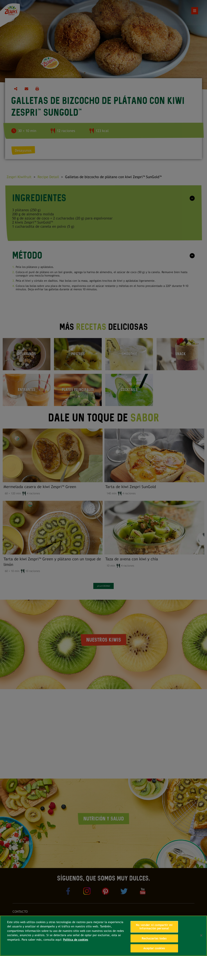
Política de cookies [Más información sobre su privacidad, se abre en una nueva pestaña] (75, 939)
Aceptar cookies (154, 948)
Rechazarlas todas (154, 938)
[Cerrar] (201, 935)
